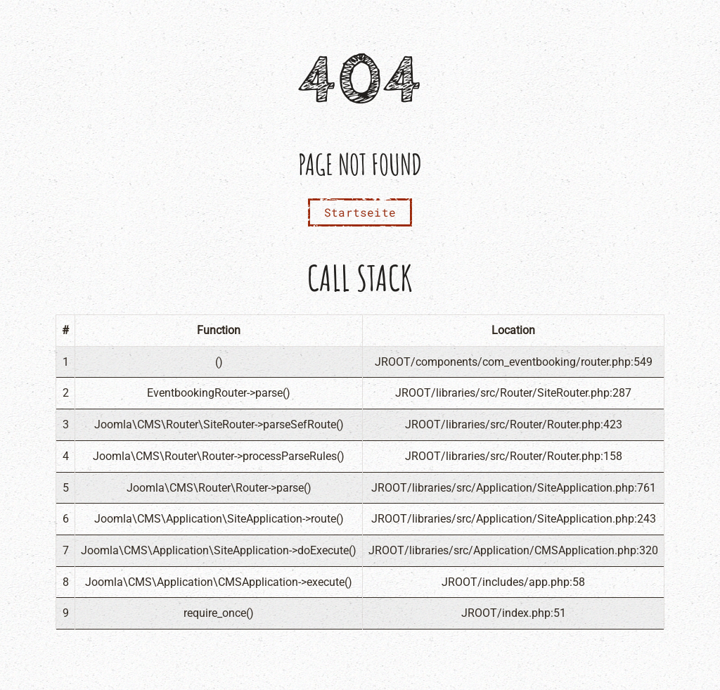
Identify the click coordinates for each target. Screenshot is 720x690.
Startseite (360, 212)
